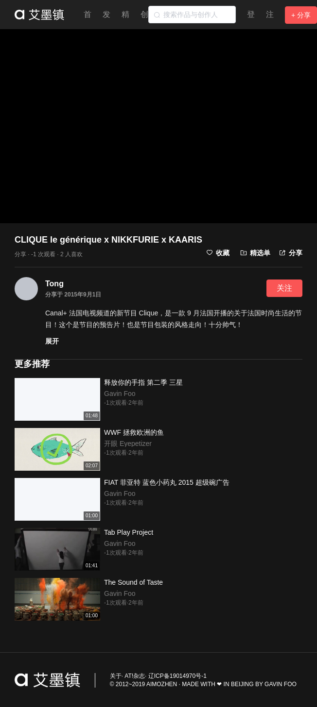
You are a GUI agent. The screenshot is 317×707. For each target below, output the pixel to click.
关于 (116, 676)
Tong (54, 284)
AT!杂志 (134, 676)
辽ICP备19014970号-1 (177, 676)
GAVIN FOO (280, 684)
